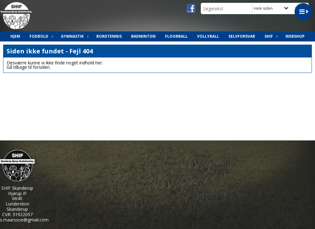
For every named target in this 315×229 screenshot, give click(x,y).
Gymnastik (74, 36)
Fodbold (40, 36)
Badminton (143, 36)
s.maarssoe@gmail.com (24, 220)
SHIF (270, 36)
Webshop (295, 36)
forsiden (41, 67)
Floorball (176, 36)
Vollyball (208, 36)
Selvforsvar (241, 36)
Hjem (15, 36)
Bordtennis (109, 36)
